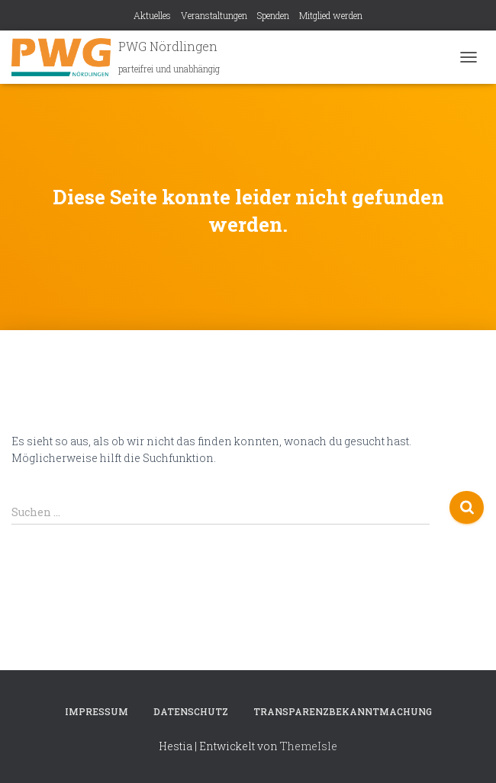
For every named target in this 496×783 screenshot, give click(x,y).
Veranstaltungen (214, 15)
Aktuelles (152, 15)
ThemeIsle (308, 746)
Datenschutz (190, 711)
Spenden (273, 15)
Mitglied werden (330, 15)
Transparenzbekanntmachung (342, 711)
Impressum (96, 711)
